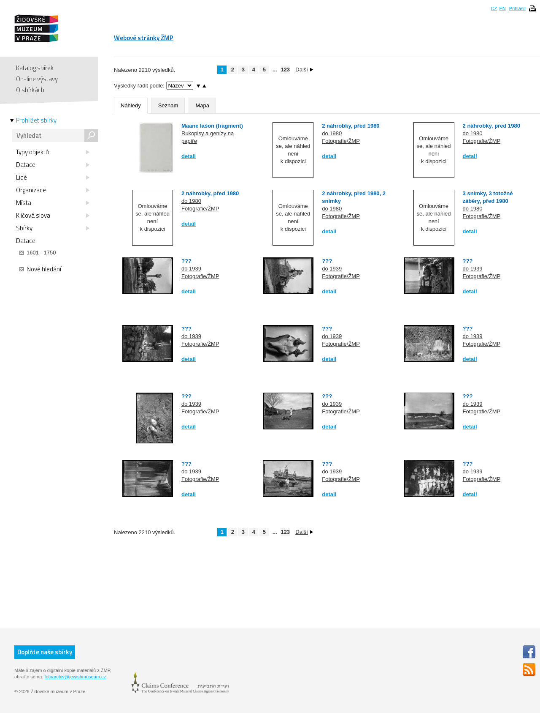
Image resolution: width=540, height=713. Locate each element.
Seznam (168, 105)
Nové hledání (40, 269)
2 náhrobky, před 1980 (350, 126)
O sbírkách (30, 90)
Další (304, 69)
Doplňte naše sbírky (44, 652)
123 (285, 69)
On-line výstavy (37, 79)
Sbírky (52, 228)
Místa (52, 203)
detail (188, 156)
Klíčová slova (52, 215)
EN (502, 8)
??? (186, 261)
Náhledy (131, 105)
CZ (494, 8)
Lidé (52, 177)
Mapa (202, 105)
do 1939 (191, 268)
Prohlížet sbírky (36, 120)
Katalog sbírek (35, 68)
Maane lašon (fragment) (212, 126)
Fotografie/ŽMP (341, 141)
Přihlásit (517, 8)
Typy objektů (52, 152)
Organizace (52, 190)
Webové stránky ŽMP (143, 38)
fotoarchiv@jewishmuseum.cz (75, 676)
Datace (52, 165)
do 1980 (332, 133)
